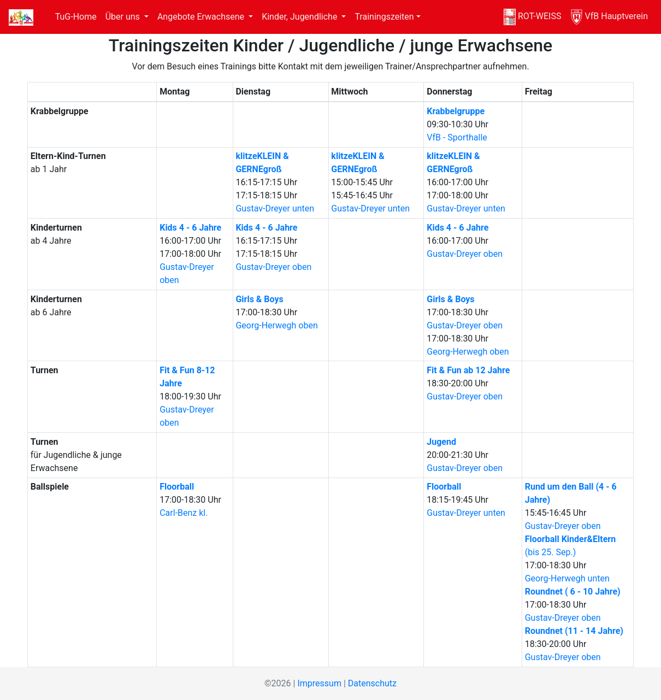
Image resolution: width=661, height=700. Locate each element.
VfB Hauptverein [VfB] (609, 17)
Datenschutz (372, 683)
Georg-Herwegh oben (276, 325)
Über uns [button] (123, 16)
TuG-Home (76, 16)
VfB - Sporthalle (457, 137)
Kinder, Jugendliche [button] (300, 16)
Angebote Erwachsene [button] (201, 16)
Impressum (319, 683)
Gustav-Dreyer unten (274, 208)
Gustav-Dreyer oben (273, 267)
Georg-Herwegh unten (567, 578)
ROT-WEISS (533, 17)
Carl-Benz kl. (184, 513)
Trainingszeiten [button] (384, 16)
